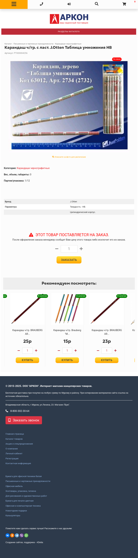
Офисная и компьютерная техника (23, 506)
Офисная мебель (14, 486)
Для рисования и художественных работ (26, 496)
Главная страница (15, 434)
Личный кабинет (14, 454)
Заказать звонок (23, 420)
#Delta (40, 542)
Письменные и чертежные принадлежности (33, 44)
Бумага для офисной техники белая (24, 476)
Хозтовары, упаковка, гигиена (21, 491)
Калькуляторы (13, 515)
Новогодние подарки (16, 511)
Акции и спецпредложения (19, 444)
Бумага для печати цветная (19, 501)
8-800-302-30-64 (17, 411)
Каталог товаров (14, 439)
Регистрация (12, 458)
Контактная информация (18, 463)
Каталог (8, 44)
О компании (12, 449)
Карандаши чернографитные (68, 44)
